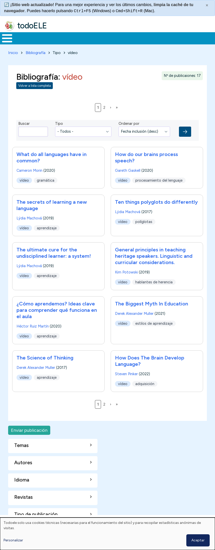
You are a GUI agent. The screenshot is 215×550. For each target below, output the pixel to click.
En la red (116, 38)
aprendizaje (47, 227)
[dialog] (107, 534)
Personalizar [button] (13, 540)
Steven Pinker (126, 373)
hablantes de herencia (154, 281)
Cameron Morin (29, 169)
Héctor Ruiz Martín (32, 325)
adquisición (144, 383)
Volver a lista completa (34, 85)
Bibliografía (35, 51)
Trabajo (87, 38)
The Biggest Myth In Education (151, 303)
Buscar (204, 37)
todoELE (32, 25)
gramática (45, 179)
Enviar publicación (29, 429)
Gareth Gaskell (127, 169)
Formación (57, 38)
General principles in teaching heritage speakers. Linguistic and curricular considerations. (153, 255)
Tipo (59, 123)
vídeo (24, 179)
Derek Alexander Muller (134, 312)
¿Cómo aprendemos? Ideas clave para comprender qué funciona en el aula (56, 309)
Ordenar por (129, 123)
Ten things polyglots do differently (156, 201)
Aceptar (198, 540)
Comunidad (181, 38)
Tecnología (148, 38)
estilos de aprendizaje (154, 322)
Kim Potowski (126, 271)
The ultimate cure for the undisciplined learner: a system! (53, 252)
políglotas (143, 220)
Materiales (24, 38)
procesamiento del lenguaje (159, 179)
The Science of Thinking (44, 357)
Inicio (4, 37)
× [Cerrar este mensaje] (207, 5)
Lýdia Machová (29, 217)
